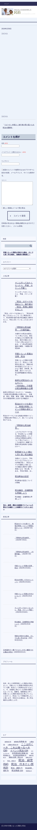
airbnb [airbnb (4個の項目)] (8, 741)
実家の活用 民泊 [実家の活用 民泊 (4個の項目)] (16, 757)
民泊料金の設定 (22, 476)
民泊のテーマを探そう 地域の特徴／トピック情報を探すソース (24, 526)
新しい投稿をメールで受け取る (14, 208)
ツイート (4, 33)
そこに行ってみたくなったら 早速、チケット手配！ (24, 285)
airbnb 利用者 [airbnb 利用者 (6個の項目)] (20, 742)
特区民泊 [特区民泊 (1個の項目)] (29, 770)
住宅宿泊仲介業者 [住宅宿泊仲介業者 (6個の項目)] (20, 753)
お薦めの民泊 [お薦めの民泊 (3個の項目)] (13, 744)
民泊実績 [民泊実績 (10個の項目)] (17, 771)
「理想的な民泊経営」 (22, 538)
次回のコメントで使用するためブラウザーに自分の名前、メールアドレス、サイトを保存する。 (18, 172)
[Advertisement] (18, 44)
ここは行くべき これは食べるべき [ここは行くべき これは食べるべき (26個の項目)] (18, 747)
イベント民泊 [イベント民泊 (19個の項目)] (19, 750)
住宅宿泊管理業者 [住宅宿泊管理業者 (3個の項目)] (19, 755)
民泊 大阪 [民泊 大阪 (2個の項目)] (11, 761)
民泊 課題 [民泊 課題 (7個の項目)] (16, 768)
